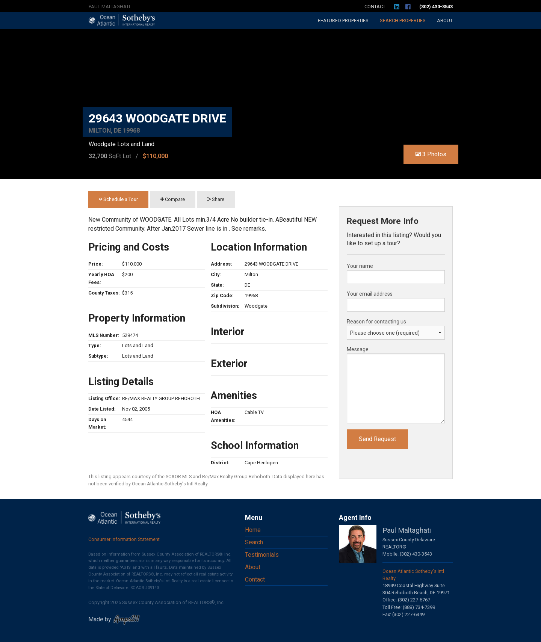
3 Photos (431, 154)
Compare (172, 199)
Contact (374, 6)
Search (403, 20)
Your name (360, 266)
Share (215, 199)
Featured (343, 20)
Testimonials (262, 554)
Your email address (370, 294)
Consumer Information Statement (124, 539)
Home (253, 529)
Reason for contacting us (376, 322)
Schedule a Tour (118, 199)
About (445, 20)
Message (358, 349)
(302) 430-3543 (436, 6)
